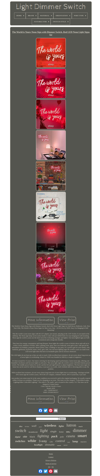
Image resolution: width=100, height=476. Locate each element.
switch (20, 430)
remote (59, 445)
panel (40, 427)
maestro (84, 442)
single (53, 431)
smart (82, 436)
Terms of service (50, 464)
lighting (43, 436)
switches (20, 441)
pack (54, 436)
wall (34, 425)
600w (68, 432)
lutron (71, 425)
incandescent (33, 432)
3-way (43, 441)
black (32, 436)
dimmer (80, 430)
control (60, 441)
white (32, 441)
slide (25, 436)
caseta (70, 436)
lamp (75, 441)
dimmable (50, 444)
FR (53, 467)
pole (62, 437)
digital (17, 437)
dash (68, 442)
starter (66, 445)
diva (20, 426)
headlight (38, 445)
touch (81, 426)
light (44, 430)
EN (49, 467)
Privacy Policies (51, 460)
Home (51, 454)
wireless (50, 425)
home (61, 432)
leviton (27, 426)
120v (51, 442)
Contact (50, 457)
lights (61, 426)
